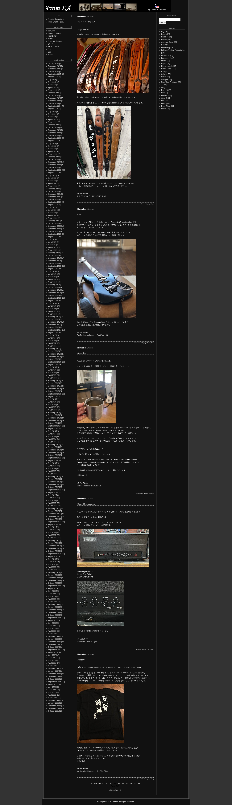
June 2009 (52, 594)
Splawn (164, 74)
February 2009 (54, 604)
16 (123, 783)
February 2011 (54, 540)
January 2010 (53, 575)
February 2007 (54, 668)
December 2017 (54, 322)
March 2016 (52, 378)
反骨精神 (80, 660)
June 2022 (52, 178)
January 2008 (53, 639)
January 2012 (53, 511)
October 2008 (53, 615)
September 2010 (54, 554)
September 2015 (54, 394)
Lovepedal (165, 58)
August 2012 (53, 492)
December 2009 (54, 578)
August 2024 (53, 109)
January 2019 (53, 287)
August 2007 (53, 652)
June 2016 (52, 370)
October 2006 (53, 679)
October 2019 (53, 263)
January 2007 (53, 671)
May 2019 (52, 277)
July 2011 (52, 527)
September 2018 (54, 298)
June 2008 (52, 626)
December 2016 (54, 354)
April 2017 (52, 343)
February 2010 (54, 572)
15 (119, 783)
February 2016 (54, 381)
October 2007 (53, 647)
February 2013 (54, 476)
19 (135, 783)
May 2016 (52, 373)
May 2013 (52, 468)
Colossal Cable (167, 42)
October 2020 (53, 231)
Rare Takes (165, 106)
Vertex (163, 77)
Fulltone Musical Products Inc (173, 50)
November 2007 (54, 644)
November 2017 (54, 325)
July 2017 (52, 335)
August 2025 (53, 77)
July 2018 (52, 303)
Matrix (163, 61)
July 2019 (52, 271)
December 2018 (54, 290)
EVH (79, 214)
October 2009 (53, 583)
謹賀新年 (51, 31)
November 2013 (54, 452)
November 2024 (54, 101)
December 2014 (54, 418)
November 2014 (54, 421)
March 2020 (52, 250)
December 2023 (54, 130)
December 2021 (54, 194)
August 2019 (53, 269)
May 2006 (52, 692)
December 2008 (54, 610)
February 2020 (54, 253)
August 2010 (53, 556)
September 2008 (54, 618)
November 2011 (54, 516)
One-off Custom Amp (86, 504)
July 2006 (52, 687)
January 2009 (53, 607)
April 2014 (52, 439)
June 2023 (52, 146)
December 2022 (54, 162)
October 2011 (53, 519)
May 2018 (52, 309)
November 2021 (54, 197)
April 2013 (52, 471)
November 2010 (54, 548)
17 (127, 783)
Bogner (164, 39)
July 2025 (52, 79)
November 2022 (54, 165)
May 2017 (52, 341)
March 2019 (52, 282)
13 (111, 783)
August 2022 (53, 173)
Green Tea (81, 353)
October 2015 (53, 391)
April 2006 (52, 695)
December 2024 (54, 98)
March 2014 (52, 442)
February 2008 (54, 636)
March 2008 (52, 634)
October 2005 (53, 711)
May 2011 (52, 532)
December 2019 (54, 258)
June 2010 (52, 562)
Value (50, 55)
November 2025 (54, 69)
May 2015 (52, 405)
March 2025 (52, 90)
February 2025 (54, 93)
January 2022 (53, 191)
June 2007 (52, 658)
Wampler (164, 79)
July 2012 (52, 495)
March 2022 (52, 186)
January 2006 (53, 703)
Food (163, 93)
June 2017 (52, 338)
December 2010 (54, 546)
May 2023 (52, 149)
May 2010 (52, 564)
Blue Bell (164, 37)
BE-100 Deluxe (54, 47)
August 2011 (53, 524)
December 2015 (54, 386)
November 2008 (54, 612)
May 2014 (52, 437)
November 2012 (54, 484)
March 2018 (52, 314)
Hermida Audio (167, 66)
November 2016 (54, 357)
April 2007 (52, 663)
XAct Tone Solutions (169, 82)
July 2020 (52, 239)
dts (162, 87)
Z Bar (163, 85)
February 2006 (54, 700)
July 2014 (52, 431)
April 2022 (52, 183)
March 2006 (52, 698)
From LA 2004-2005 (56, 22)
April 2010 (52, 567)
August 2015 (53, 397)
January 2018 (53, 319)
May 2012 (52, 500)
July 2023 (52, 143)
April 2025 (52, 87)
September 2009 (54, 586)
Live (163, 101)
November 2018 (54, 293)
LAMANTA (165, 55)
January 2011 (53, 543)
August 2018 (53, 301)
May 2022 (52, 181)
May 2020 (52, 245)
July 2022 (52, 175)
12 (107, 783)
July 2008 (52, 623)
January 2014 (53, 447)
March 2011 (52, 538)
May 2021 (52, 213)
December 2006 (54, 674)
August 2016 (53, 365)
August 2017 (53, 333)
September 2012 (54, 490)
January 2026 (53, 63)
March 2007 (52, 666)
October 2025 (53, 71)
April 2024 (52, 119)
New (92, 783)
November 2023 (54, 133)
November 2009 (54, 580)
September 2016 (54, 362)
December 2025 (54, 66)
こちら (79, 631)
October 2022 (53, 167)
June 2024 (52, 114)
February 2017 (54, 349)
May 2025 (52, 85)
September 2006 (54, 682)
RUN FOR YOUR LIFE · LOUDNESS (91, 196)
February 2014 (54, 445)
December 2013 (54, 450)
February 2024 (54, 125)
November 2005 (54, 708)
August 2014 (53, 429)
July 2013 (52, 463)
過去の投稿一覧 (115, 790)
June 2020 (52, 242)
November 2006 (54, 676)
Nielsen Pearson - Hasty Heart (89, 486)
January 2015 (53, 415)
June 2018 (52, 306)
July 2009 (52, 591)
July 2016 (52, 367)
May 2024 (52, 117)
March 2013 (52, 474)
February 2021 (54, 221)
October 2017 (53, 327)
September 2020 (54, 234)
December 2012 (54, 482)
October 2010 (53, 551)
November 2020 (54, 229)
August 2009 (53, 588)
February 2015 (54, 413)
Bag (49, 52)
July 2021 (52, 207)
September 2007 (54, 650)
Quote (163, 109)
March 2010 (52, 570)
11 (103, 783)
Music (163, 103)
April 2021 (52, 215)
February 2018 (54, 317)
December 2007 (54, 642)
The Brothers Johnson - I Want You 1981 (93, 335)
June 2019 (52, 274)
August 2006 (53, 684)
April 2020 (52, 247)
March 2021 (52, 218)
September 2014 (54, 426)
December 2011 (54, 514)
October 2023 (53, 135)
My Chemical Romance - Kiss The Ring (92, 771)
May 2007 (52, 660)
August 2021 (53, 205)
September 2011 (54, 522)
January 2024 (53, 127)
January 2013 (53, 479)
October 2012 (53, 487)
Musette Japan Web (56, 19)
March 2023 (52, 154)
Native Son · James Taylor (87, 642)
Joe (49, 49)
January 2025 (53, 95)
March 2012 (52, 506)
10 (99, 783)
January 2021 (53, 223)
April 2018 (52, 311)
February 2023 (54, 157)
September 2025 (54, 74)
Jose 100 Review (55, 41)
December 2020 (54, 226)
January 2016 (53, 383)
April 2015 (52, 407)
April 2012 (52, 503)
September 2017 (54, 330)
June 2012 (52, 498)
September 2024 (54, 106)
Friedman (151, 649)
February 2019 (54, 285)
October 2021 (53, 199)
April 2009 (52, 599)
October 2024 (53, 103)
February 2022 (54, 189)
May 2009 (52, 596)
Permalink (141, 204)
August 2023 (53, 141)
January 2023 (53, 159)
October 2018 (53, 295)
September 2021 (54, 202)
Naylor (163, 63)
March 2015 (52, 410)
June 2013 (52, 466)
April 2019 (52, 279)
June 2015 (52, 402)
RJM (163, 71)
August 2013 (53, 460)
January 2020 (53, 255)
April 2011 (52, 535)
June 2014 (52, 434)
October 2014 (53, 423)
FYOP (50, 39)
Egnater (164, 45)
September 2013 (54, 458)
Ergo (152, 204)
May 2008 (52, 628)
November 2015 (54, 389)
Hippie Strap (166, 69)
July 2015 (52, 399)
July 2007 (52, 655)
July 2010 (52, 559)
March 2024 (52, 122)
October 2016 (53, 359)
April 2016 (52, 375)
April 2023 (52, 151)
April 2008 (52, 631)
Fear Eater (52, 36)
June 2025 (52, 82)
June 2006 (52, 690)
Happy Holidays (54, 33)
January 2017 (53, 351)
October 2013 (53, 455)
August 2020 (53, 237)
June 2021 (52, 210)
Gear (152, 343)
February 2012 (54, 508)
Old (139, 783)
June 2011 (52, 530)
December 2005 (54, 706)
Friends (151, 493)
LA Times (51, 44)
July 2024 (52, 111)
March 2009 (52, 602)
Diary (148, 343)
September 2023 (54, 138)
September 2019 (54, 266)
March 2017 (52, 346)
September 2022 (54, 170)
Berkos (164, 34)
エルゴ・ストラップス (86, 22)
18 (131, 783)
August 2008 (53, 620)
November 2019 (54, 261)
